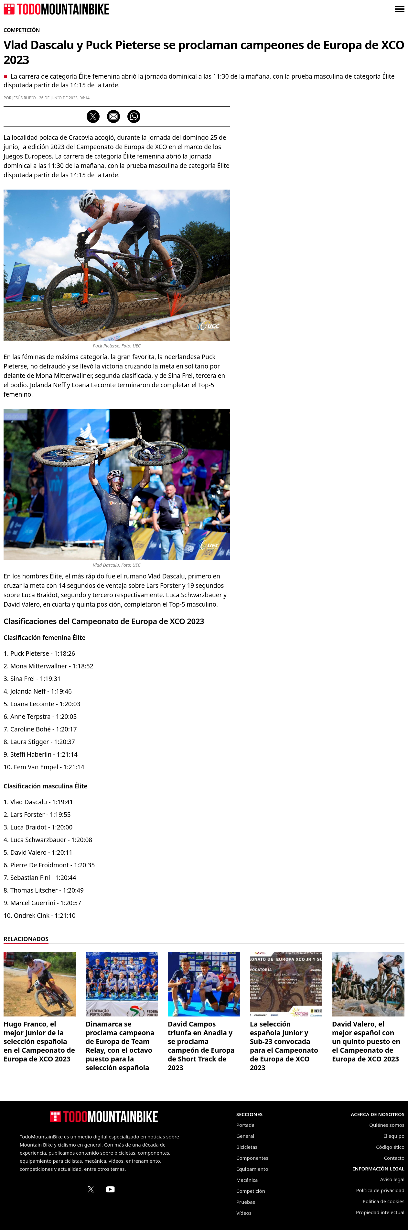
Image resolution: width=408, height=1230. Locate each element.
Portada (245, 1125)
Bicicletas (246, 1147)
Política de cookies (383, 1201)
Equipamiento (252, 1169)
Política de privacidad (380, 1190)
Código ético (390, 1147)
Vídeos (244, 1213)
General (245, 1136)
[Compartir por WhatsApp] (133, 116)
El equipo (393, 1136)
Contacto (394, 1158)
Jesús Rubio (24, 98)
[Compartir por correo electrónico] (113, 116)
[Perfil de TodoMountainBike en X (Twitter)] (90, 1189)
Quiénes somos (386, 1125)
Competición (250, 1191)
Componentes (252, 1158)
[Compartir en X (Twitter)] (93, 116)
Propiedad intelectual (380, 1212)
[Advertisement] (355, 211)
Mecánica (247, 1180)
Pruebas (245, 1202)
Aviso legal (392, 1179)
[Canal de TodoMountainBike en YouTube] (110, 1189)
